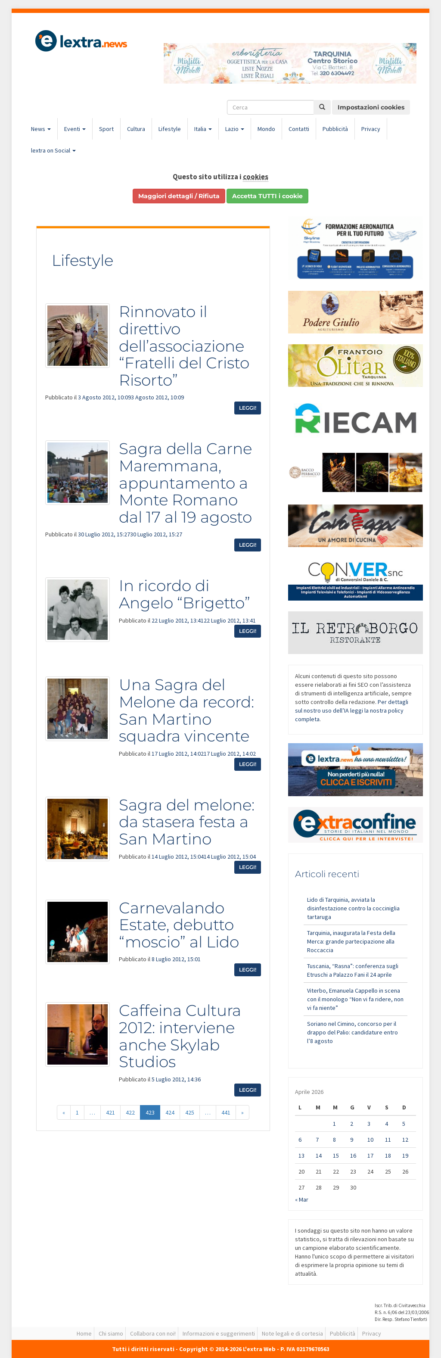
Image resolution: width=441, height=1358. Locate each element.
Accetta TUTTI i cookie (267, 196)
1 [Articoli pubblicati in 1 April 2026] (334, 1124)
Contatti (299, 129)
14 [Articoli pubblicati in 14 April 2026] (319, 1155)
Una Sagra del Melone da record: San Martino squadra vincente (186, 710)
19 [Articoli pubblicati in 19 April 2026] (405, 1155)
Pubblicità (335, 129)
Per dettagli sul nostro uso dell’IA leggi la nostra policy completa (351, 710)
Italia (203, 129)
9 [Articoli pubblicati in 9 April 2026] (351, 1139)
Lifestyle (169, 129)
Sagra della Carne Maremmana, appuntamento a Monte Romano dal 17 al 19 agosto (185, 482)
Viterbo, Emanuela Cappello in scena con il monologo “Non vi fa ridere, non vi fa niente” (355, 999)
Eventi (75, 129)
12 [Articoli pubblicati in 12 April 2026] (405, 1139)
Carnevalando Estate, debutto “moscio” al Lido (179, 924)
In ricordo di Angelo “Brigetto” (184, 594)
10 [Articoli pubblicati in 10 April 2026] (370, 1139)
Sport (106, 129)
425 (189, 1112)
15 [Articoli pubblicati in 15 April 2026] (336, 1155)
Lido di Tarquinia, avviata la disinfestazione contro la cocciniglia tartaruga (353, 908)
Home (84, 1333)
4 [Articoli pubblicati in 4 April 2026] (386, 1124)
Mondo (266, 129)
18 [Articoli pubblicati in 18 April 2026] (388, 1155)
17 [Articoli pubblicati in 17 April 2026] (370, 1155)
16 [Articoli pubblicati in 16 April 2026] (353, 1155)
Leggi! (247, 408)
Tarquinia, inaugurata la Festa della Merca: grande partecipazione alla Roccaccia (351, 941)
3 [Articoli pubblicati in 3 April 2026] (368, 1124)
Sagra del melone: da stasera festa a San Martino (187, 821)
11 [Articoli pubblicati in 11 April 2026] (388, 1139)
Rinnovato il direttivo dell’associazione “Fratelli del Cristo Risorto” (184, 345)
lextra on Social (53, 150)
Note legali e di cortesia (292, 1333)
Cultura (136, 129)
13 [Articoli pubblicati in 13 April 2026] (301, 1155)
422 (130, 1112)
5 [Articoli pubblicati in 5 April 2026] (403, 1124)
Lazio (234, 129)
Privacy (370, 129)
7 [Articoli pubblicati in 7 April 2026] (317, 1139)
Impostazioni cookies (371, 107)
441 (225, 1112)
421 (110, 1112)
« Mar (301, 1199)
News (41, 129)
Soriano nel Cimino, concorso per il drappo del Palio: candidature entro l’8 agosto (352, 1032)
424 (169, 1112)
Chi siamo (111, 1333)
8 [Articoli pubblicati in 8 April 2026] (334, 1139)
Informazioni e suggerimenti (219, 1333)
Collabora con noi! (153, 1333)
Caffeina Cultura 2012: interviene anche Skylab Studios (180, 1036)
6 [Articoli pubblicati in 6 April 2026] (299, 1139)
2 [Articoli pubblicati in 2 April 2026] (351, 1124)
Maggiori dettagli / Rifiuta (179, 196)
